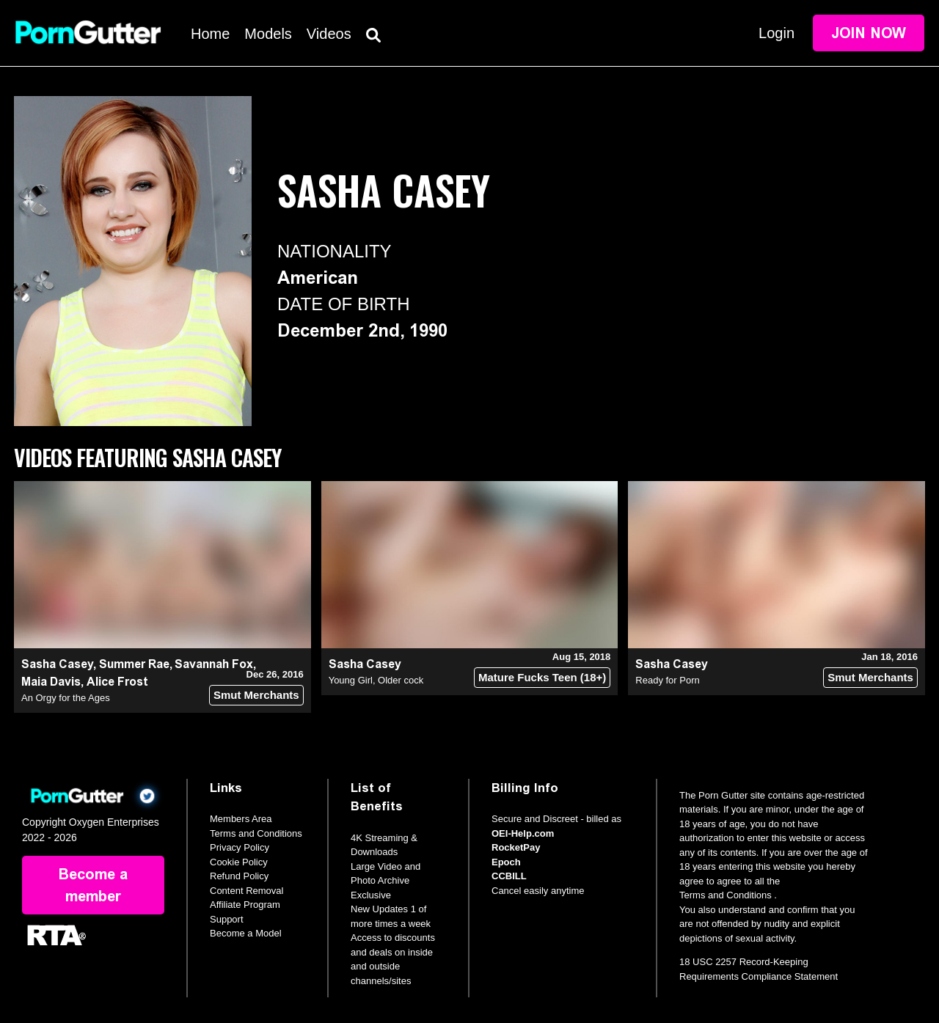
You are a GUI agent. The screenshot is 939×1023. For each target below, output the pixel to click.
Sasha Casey (57, 664)
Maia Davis (51, 682)
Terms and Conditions (256, 833)
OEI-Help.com (523, 833)
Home (210, 34)
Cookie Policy (239, 862)
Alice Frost (117, 682)
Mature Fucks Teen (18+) (542, 677)
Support (227, 919)
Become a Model (246, 933)
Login (776, 33)
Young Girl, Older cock (376, 680)
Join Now (868, 33)
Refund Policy (239, 875)
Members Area (241, 818)
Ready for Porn (667, 680)
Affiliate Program (245, 904)
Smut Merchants (256, 695)
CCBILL (509, 875)
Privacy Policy (239, 847)
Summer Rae (134, 664)
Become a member (93, 885)
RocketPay (516, 847)
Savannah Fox (214, 664)
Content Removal (246, 890)
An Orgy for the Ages (65, 697)
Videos (329, 34)
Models (267, 34)
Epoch (506, 862)
